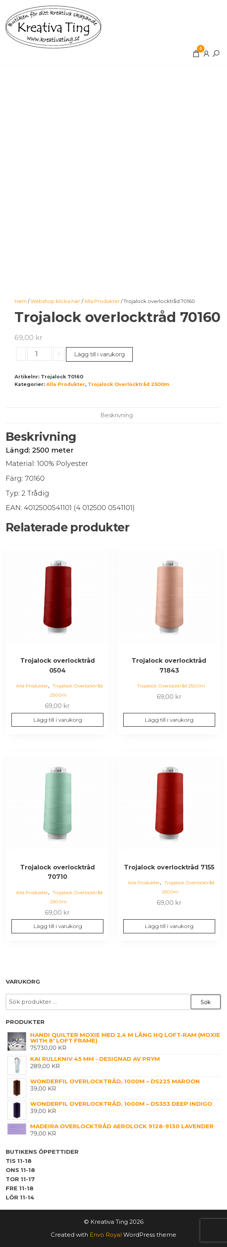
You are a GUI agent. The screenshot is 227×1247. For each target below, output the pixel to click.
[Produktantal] (39, 354)
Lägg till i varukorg (99, 354)
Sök (206, 1002)
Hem (20, 301)
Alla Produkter (102, 301)
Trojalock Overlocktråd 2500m (128, 384)
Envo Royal (106, 1234)
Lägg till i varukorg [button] (57, 719)
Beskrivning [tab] (116, 415)
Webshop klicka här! (55, 301)
